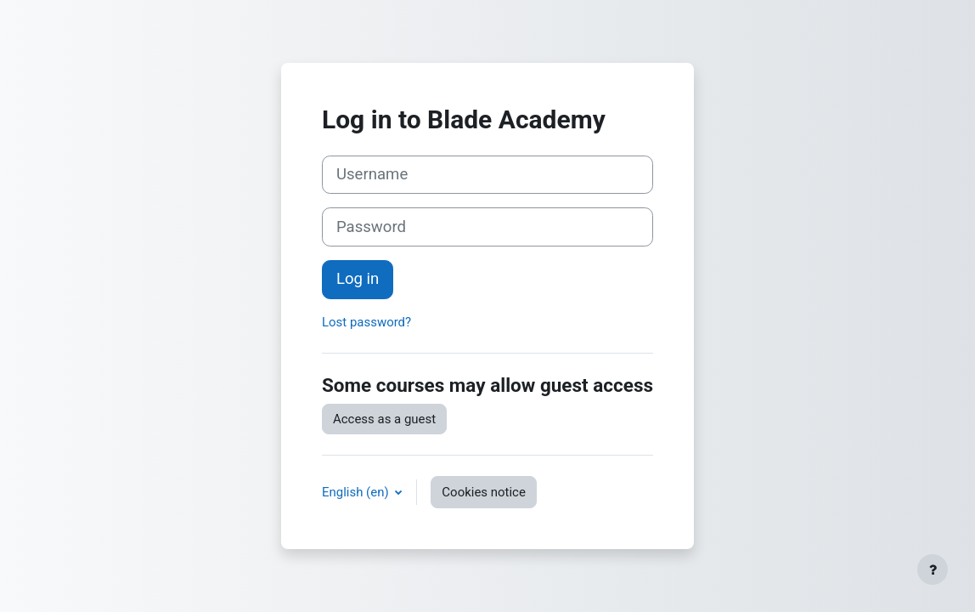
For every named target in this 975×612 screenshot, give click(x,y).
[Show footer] (932, 569)
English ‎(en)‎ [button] (357, 492)
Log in (357, 278)
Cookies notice (484, 492)
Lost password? (366, 322)
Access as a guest (384, 419)
